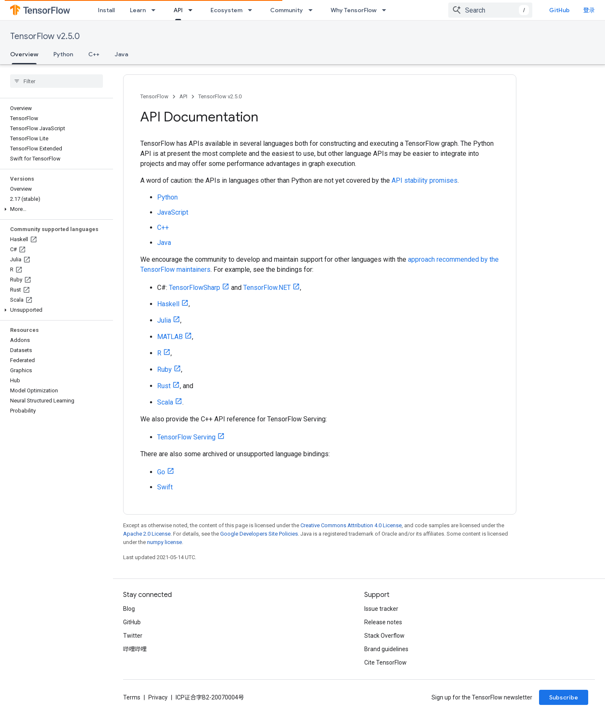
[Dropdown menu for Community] (313, 10)
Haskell (168, 304)
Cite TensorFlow (385, 662)
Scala (165, 402)
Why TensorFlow (353, 10)
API (183, 96)
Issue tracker (381, 608)
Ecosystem (226, 10)
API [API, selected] (178, 10)
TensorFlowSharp (194, 288)
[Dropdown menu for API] (193, 10)
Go (161, 472)
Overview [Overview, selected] (24, 54)
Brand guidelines (386, 649)
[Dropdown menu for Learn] (156, 10)
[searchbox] (56, 81)
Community (286, 10)
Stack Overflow (384, 635)
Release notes (383, 622)
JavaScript (172, 212)
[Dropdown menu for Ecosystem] (252, 10)
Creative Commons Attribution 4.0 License (351, 525)
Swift (165, 487)
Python (63, 54)
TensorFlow (154, 96)
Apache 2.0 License (147, 534)
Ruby (164, 369)
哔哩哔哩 (135, 649)
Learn (138, 10)
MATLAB (170, 337)
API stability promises (425, 180)
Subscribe (563, 697)
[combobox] (490, 10)
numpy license (164, 542)
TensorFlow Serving (186, 437)
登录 (589, 10)
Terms (131, 697)
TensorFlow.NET (267, 288)
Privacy (158, 697)
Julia (164, 320)
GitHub (559, 10)
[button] (55, 209)
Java (121, 54)
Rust (164, 386)
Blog (129, 608)
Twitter (132, 635)
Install (106, 10)
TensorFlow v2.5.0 (45, 36)
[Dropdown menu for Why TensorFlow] (386, 10)
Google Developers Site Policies (259, 534)
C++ (94, 54)
